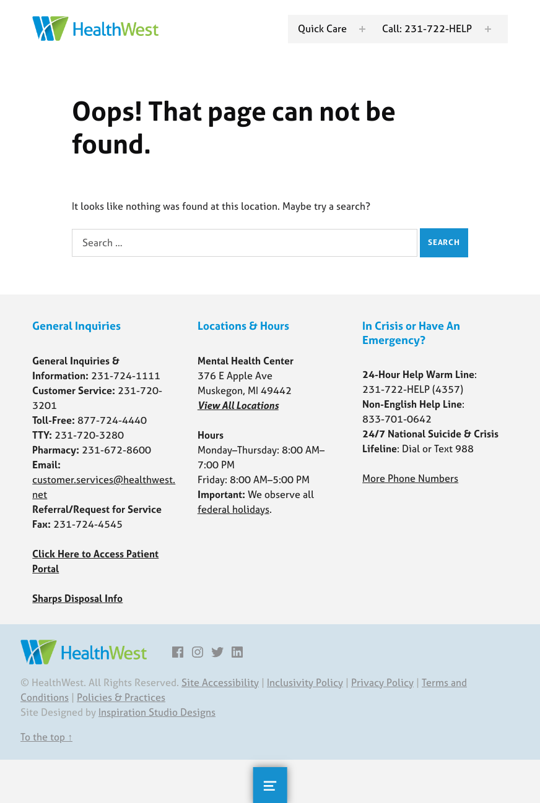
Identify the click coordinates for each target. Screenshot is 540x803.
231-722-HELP (396, 389)
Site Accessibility (220, 682)
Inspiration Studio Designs (157, 712)
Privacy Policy (382, 682)
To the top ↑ (46, 737)
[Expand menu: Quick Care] (362, 29)
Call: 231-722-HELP (427, 28)
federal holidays (233, 509)
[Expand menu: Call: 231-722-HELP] (488, 29)
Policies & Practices (121, 697)
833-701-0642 (397, 419)
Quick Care (322, 28)
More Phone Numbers (410, 478)
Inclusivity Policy (305, 682)
